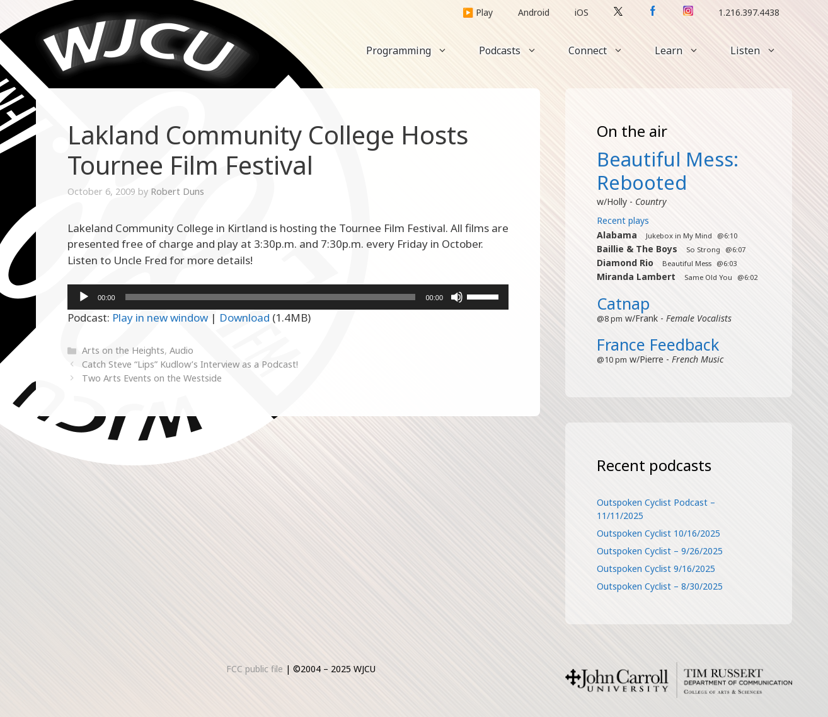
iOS (582, 12)
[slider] (270, 297)
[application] (288, 297)
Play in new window (160, 317)
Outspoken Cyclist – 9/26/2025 (660, 551)
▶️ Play (478, 12)
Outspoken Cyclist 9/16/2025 (656, 568)
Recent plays (623, 220)
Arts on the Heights (123, 350)
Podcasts (516, 50)
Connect (603, 50)
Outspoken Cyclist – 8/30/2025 (660, 586)
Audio (181, 350)
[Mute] (457, 297)
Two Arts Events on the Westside (152, 378)
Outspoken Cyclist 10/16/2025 (658, 533)
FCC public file (254, 669)
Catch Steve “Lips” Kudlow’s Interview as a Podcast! (190, 364)
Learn (685, 50)
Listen (761, 50)
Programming (414, 50)
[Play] (84, 297)
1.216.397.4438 (748, 12)
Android (533, 12)
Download (244, 317)
